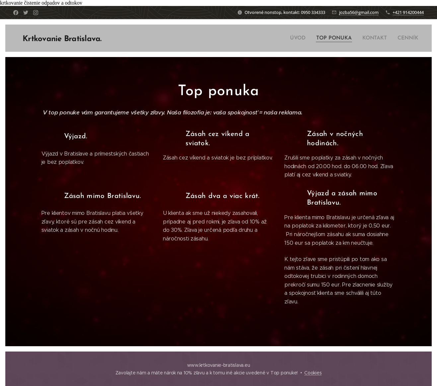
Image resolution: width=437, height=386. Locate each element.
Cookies (313, 373)
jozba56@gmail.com (359, 12)
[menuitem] (302, 38)
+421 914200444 (408, 12)
